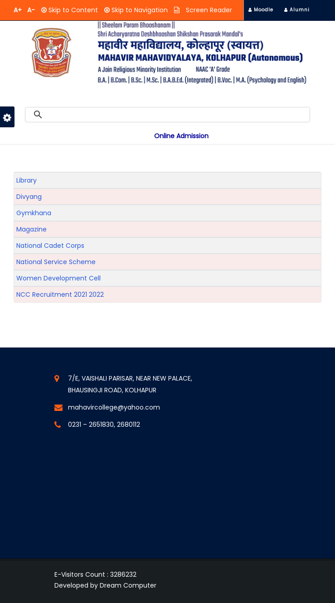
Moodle (260, 9)
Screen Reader (208, 9)
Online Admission (181, 135)
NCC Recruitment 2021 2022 (60, 294)
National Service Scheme (56, 261)
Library (26, 180)
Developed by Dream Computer (105, 585)
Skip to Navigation (139, 9)
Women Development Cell (58, 278)
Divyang (29, 196)
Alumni (297, 9)
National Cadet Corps (50, 245)
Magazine (31, 229)
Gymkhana (33, 212)
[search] (178, 114)
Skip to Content (72, 9)
